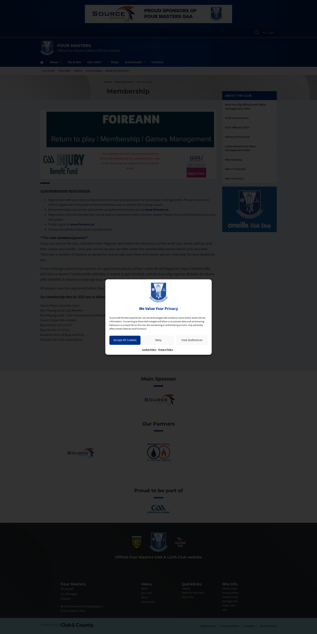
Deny (158, 340)
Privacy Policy (165, 349)
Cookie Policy (149, 349)
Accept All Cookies (125, 340)
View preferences (191, 340)
